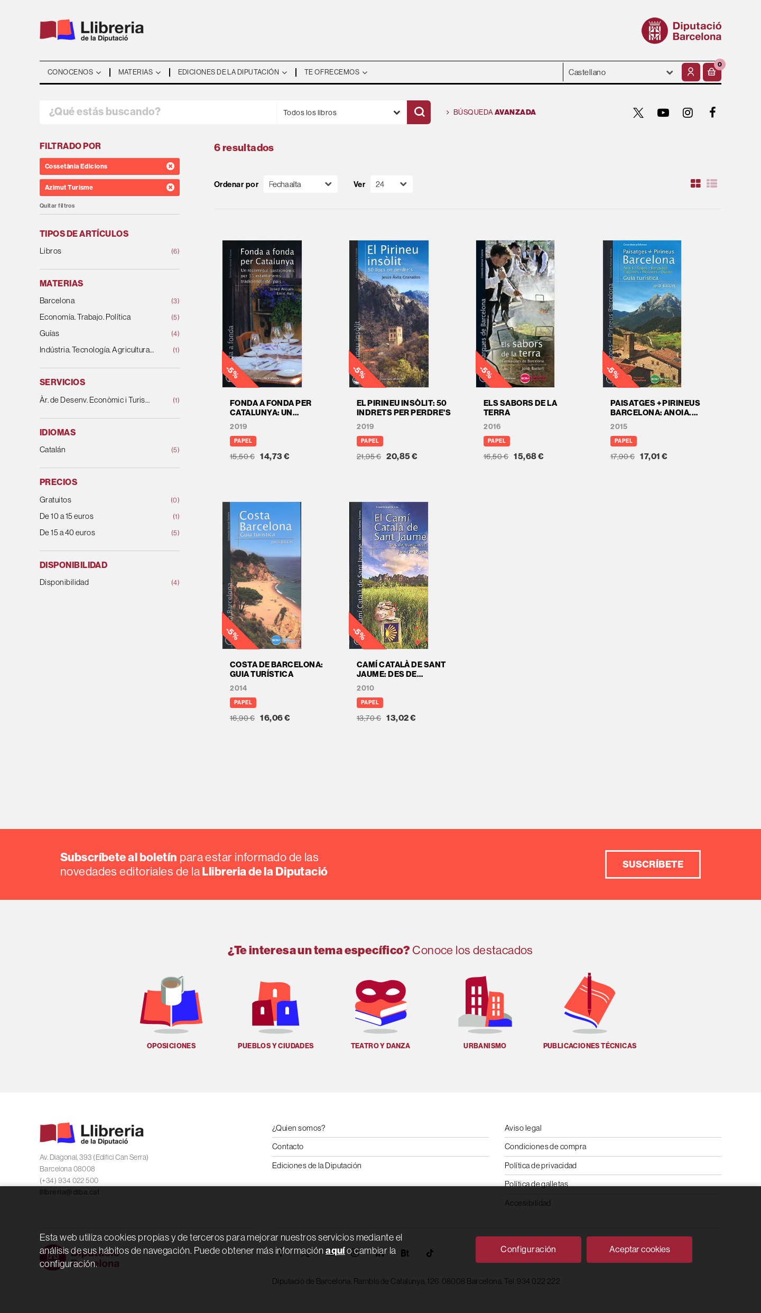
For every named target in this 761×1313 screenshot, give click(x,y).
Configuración (528, 1249)
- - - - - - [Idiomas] (621, 72)
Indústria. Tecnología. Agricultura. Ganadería (97, 350)
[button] (712, 72)
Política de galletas (536, 1184)
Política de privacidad (541, 1165)
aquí (335, 1250)
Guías (97, 334)
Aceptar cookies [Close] (639, 1249)
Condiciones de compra (545, 1146)
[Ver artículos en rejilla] (696, 184)
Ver (359, 184)
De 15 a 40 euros (97, 533)
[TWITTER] (638, 112)
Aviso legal (523, 1128)
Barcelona (97, 301)
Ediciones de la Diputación (317, 1165)
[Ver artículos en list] (712, 184)
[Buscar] (419, 112)
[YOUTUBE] (663, 112)
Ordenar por (236, 184)
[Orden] (301, 184)
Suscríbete (653, 864)
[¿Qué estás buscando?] (158, 112)
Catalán (97, 450)
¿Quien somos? (299, 1128)
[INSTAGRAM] (688, 112)
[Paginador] (391, 184)
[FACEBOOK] (712, 112)
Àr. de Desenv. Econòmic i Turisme (97, 400)
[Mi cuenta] (691, 72)
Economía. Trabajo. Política (97, 317)
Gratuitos (97, 500)
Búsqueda (491, 112)
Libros (97, 251)
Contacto (288, 1146)
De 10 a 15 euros (97, 516)
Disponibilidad (97, 582)
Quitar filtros (57, 206)
